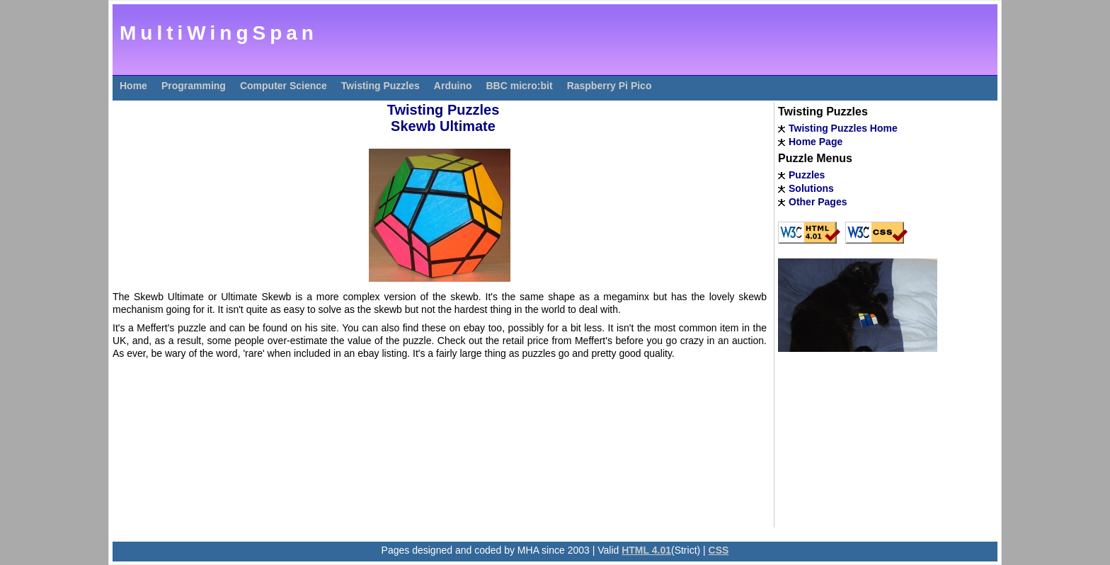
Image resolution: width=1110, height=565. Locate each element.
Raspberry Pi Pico (609, 85)
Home (133, 85)
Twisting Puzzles (380, 85)
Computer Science (283, 85)
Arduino (453, 85)
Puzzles (807, 175)
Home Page (815, 141)
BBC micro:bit (519, 85)
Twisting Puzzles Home (843, 128)
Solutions (811, 188)
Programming (193, 85)
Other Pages (818, 201)
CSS (719, 550)
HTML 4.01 (646, 550)
